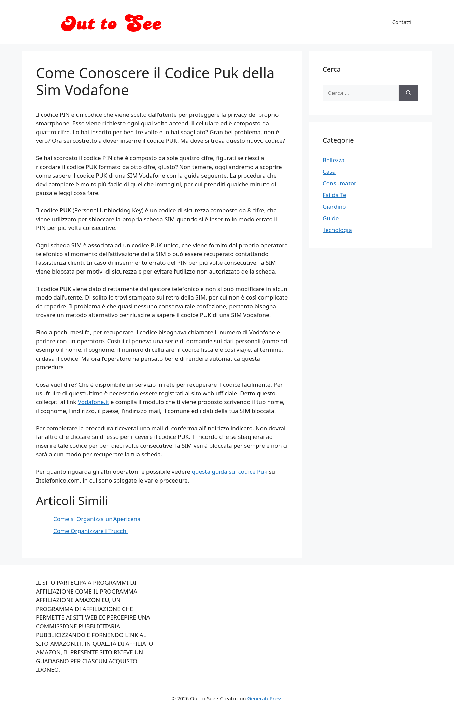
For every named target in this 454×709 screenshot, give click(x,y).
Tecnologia (337, 230)
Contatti (401, 21)
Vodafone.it (93, 402)
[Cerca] (408, 93)
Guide (331, 218)
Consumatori (340, 183)
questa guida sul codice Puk (229, 471)
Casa (329, 172)
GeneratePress (264, 698)
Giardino (334, 206)
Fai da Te (334, 195)
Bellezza (333, 160)
